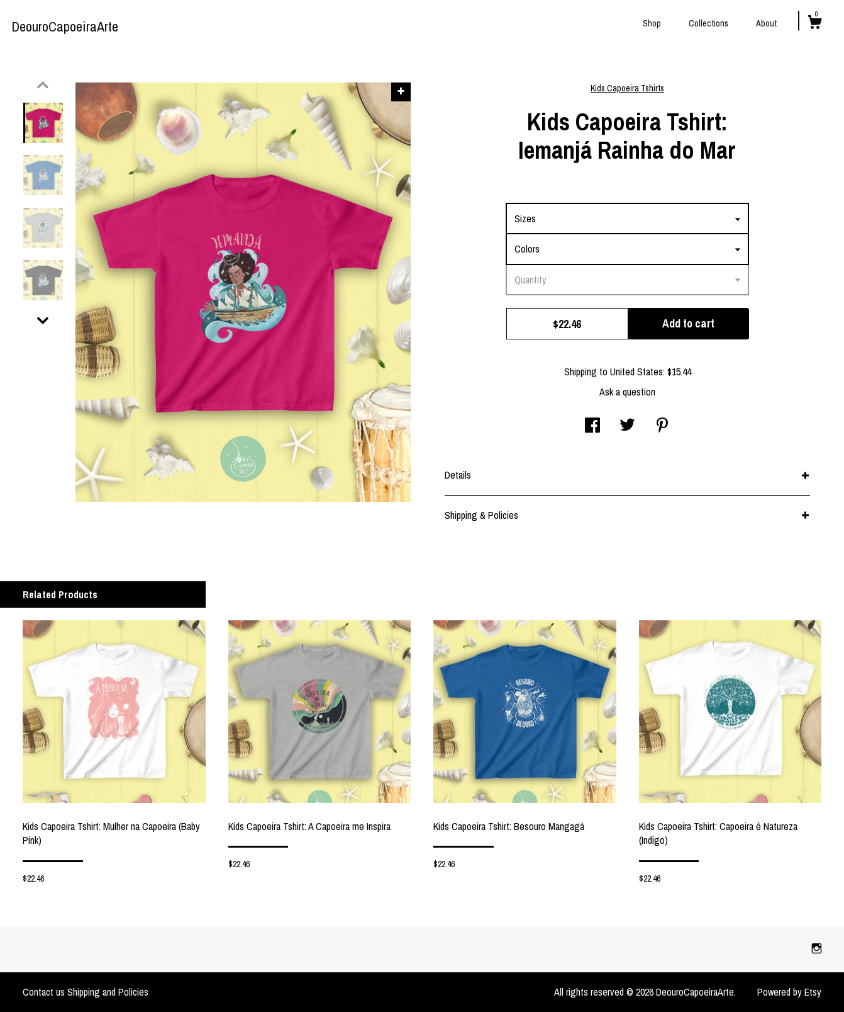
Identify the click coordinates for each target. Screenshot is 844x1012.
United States (636, 371)
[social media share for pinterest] (662, 426)
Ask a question (627, 392)
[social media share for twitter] (627, 426)
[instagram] (816, 948)
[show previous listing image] (43, 85)
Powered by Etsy (789, 992)
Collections (708, 23)
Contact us (44, 992)
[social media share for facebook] (592, 426)
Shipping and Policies (107, 992)
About (766, 23)
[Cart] (814, 23)
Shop (652, 23)
